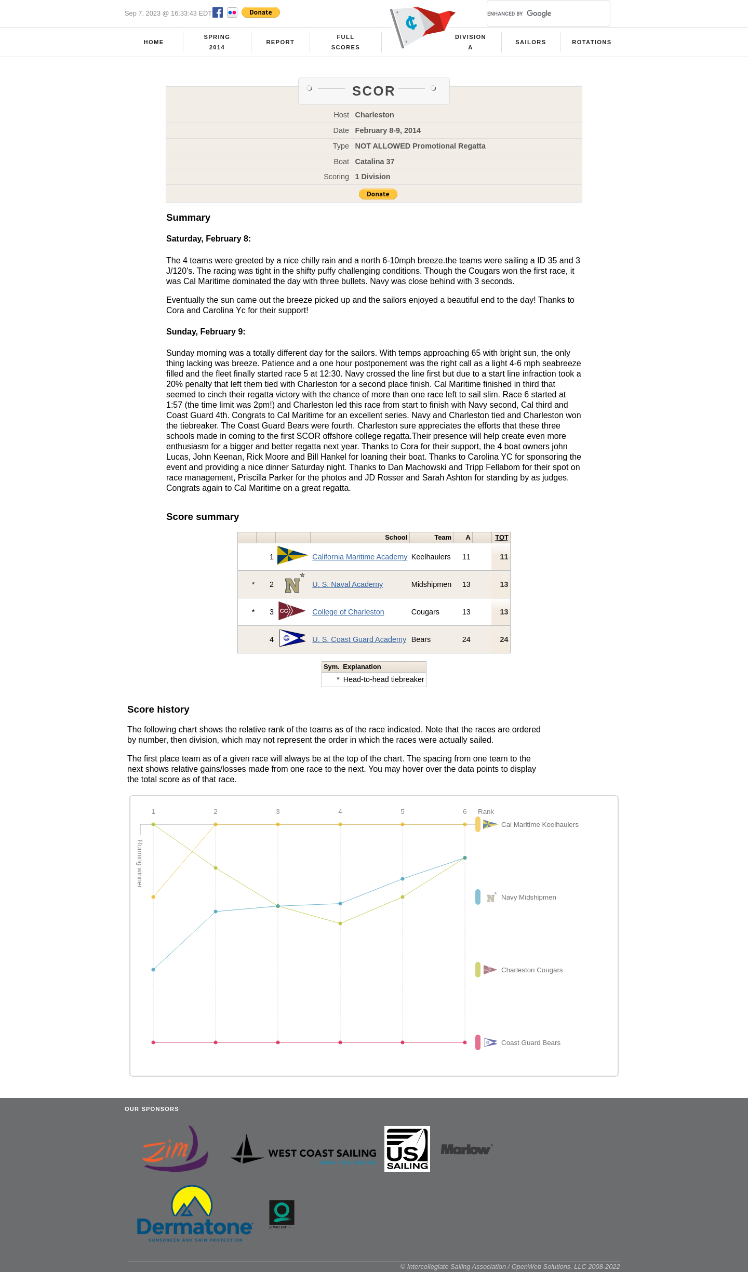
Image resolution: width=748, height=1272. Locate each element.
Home (154, 42)
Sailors (530, 42)
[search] (536, 13)
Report (280, 42)
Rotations (591, 42)
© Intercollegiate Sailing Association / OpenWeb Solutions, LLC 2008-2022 (510, 1266)
